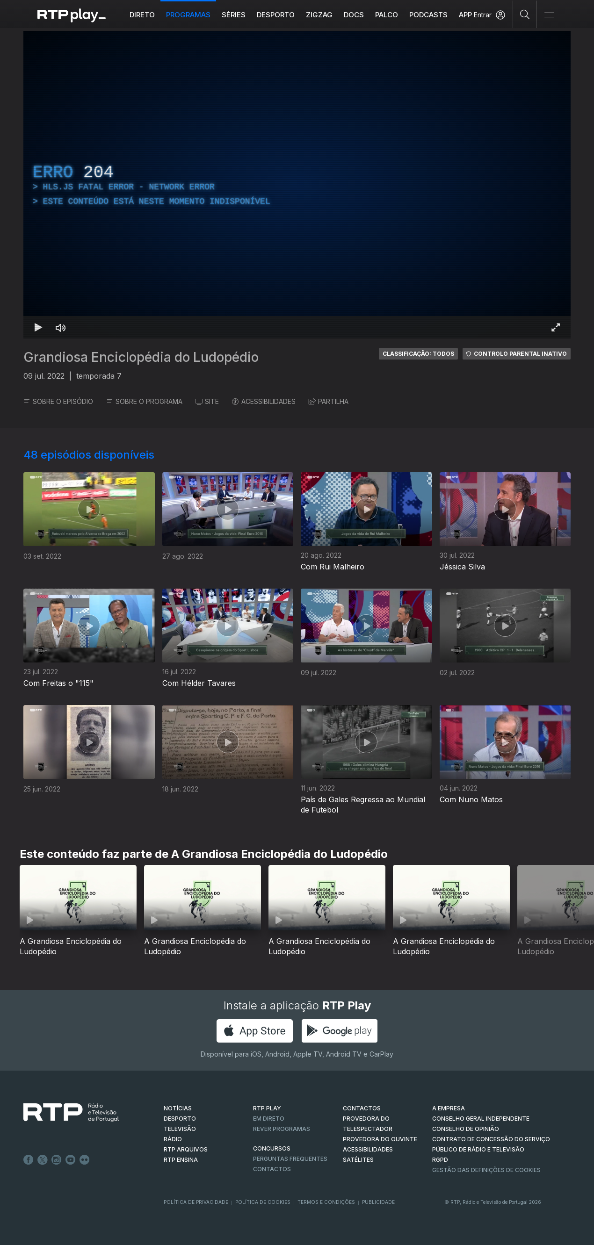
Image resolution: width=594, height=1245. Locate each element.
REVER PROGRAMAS (281, 1128)
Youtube (70, 1160)
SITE (207, 401)
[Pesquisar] (525, 14)
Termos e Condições (326, 1202)
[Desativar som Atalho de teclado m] (61, 327)
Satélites (358, 1159)
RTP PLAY (267, 1108)
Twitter (42, 1160)
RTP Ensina (181, 1159)
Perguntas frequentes (290, 1158)
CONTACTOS (362, 1108)
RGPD (440, 1159)
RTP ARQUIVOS (186, 1149)
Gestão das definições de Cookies (486, 1169)
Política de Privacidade (196, 1202)
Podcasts (428, 14)
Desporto (276, 14)
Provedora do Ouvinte (380, 1139)
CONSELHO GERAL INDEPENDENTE (480, 1118)
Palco (386, 14)
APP (465, 14)
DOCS (354, 14)
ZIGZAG (319, 14)
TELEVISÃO (180, 1128)
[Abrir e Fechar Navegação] (549, 15)
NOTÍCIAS (178, 1108)
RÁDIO (173, 1139)
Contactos (272, 1169)
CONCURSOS (271, 1148)
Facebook (28, 1160)
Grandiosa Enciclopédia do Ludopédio (141, 357)
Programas (188, 14)
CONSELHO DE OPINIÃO (465, 1128)
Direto (142, 14)
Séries (234, 14)
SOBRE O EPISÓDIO (58, 401)
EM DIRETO (268, 1118)
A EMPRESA (448, 1108)
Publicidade (378, 1202)
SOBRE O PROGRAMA (144, 401)
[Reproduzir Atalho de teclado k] (38, 327)
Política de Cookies (262, 1202)
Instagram (56, 1160)
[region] (297, 184)
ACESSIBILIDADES (264, 401)
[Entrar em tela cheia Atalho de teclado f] (555, 327)
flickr (85, 1160)
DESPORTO (180, 1118)
